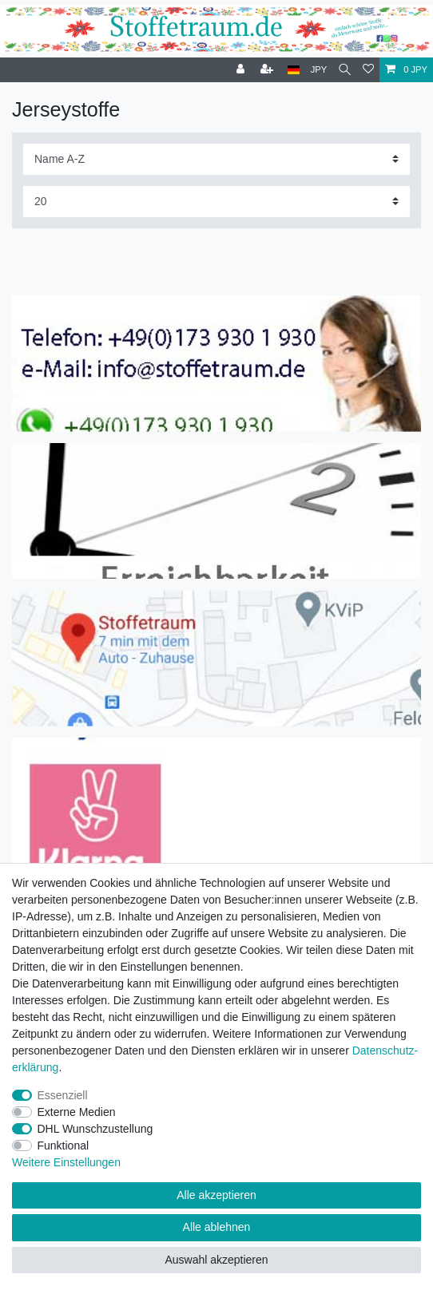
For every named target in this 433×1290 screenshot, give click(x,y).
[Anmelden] (242, 69)
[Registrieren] (268, 69)
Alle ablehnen (217, 1227)
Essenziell (63, 1095)
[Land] (293, 69)
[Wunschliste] (368, 69)
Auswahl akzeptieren (216, 1259)
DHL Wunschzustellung (95, 1128)
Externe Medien (77, 1112)
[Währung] (319, 69)
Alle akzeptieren (216, 1195)
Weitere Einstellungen (66, 1162)
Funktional (63, 1145)
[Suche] (344, 69)
